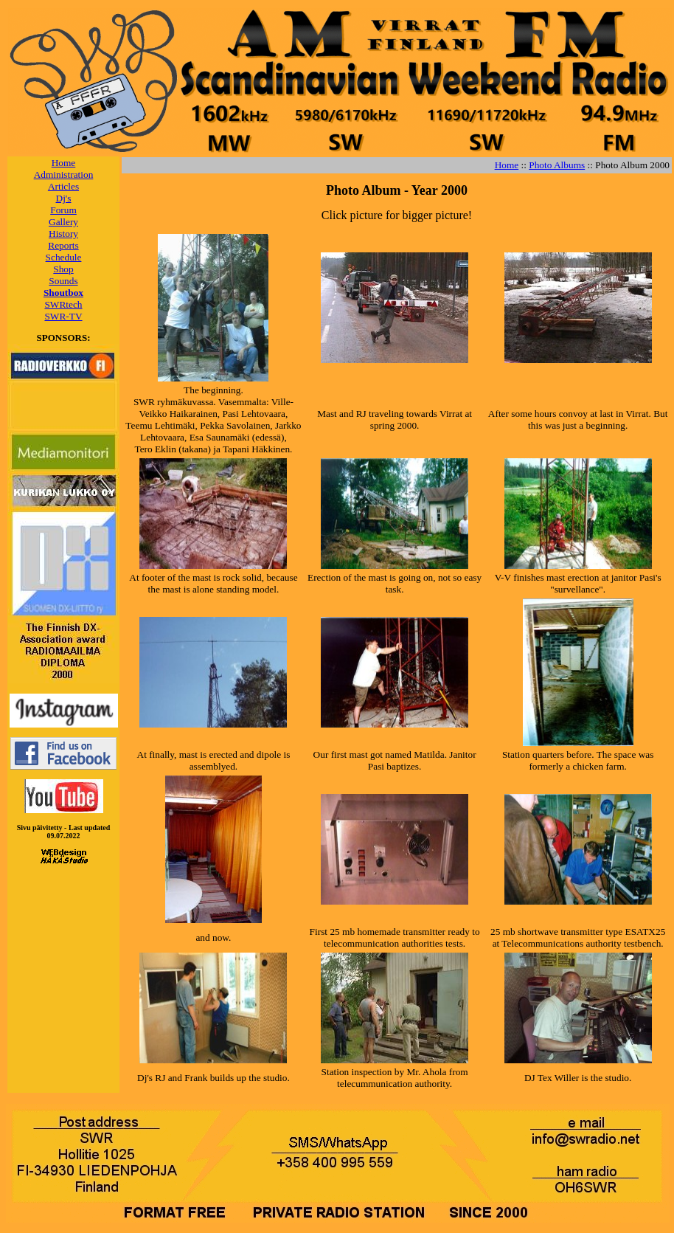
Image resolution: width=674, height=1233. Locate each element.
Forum (63, 209)
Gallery (63, 221)
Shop (63, 268)
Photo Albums (557, 164)
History (63, 233)
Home (64, 162)
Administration (64, 174)
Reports (63, 245)
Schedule (64, 257)
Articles (63, 186)
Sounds (63, 280)
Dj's (64, 198)
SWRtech (63, 304)
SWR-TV (63, 316)
